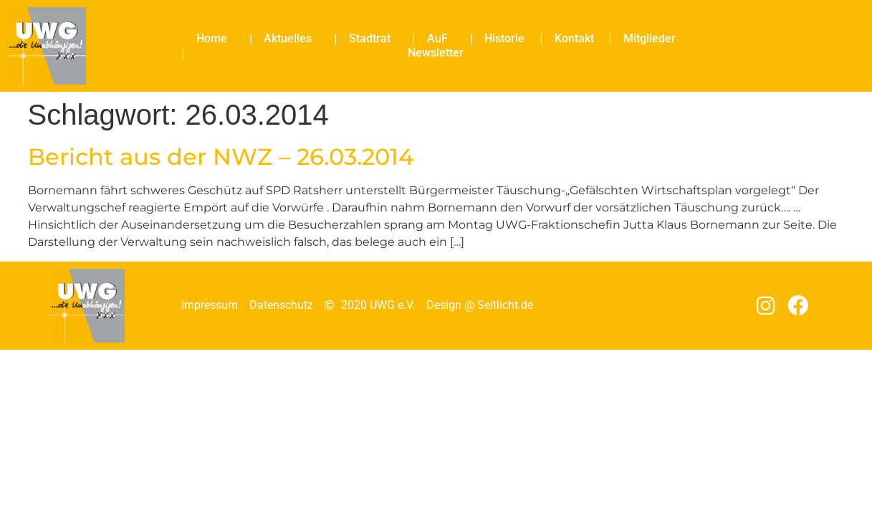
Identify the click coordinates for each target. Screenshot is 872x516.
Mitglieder (649, 38)
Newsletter (436, 52)
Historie (504, 38)
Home (215, 39)
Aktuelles (291, 39)
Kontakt (574, 38)
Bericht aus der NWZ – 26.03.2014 (220, 157)
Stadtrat (373, 39)
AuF (441, 39)
